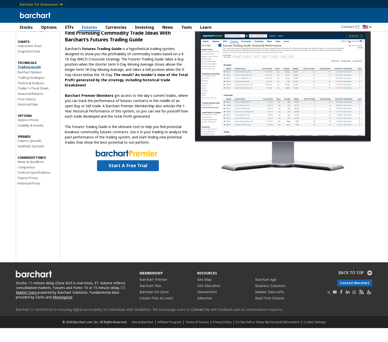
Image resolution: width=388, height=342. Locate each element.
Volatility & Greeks (31, 139)
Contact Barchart (354, 296)
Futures (89, 27)
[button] (367, 27)
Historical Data (28, 118)
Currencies (115, 27)
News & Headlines (31, 175)
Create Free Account (156, 312)
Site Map (204, 293)
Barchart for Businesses (41, 4)
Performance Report (32, 44)
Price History (27, 113)
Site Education (208, 299)
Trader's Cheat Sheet (33, 102)
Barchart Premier (153, 293)
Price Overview (28, 39)
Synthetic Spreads (31, 160)
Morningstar (62, 311)
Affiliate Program (169, 336)
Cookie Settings (315, 336)
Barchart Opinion (30, 86)
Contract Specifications (34, 186)
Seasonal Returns (30, 107)
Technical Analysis (31, 97)
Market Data (26, 306)
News (167, 27)
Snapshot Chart (29, 65)
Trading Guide (29, 81)
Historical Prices (29, 197)
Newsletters (207, 305)
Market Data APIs (269, 305)
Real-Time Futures (270, 312)
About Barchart (142, 336)
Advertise (204, 312)
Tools (186, 27)
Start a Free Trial (128, 179)
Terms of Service (197, 336)
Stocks (26, 27)
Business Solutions (270, 299)
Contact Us (200, 323)
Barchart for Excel (154, 305)
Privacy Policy (222, 336)
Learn (206, 27)
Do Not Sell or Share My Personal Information (268, 336)
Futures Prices (28, 191)
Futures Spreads (30, 155)
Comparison (26, 181)
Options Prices (28, 134)
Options (49, 27)
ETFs (69, 27)
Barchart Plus (150, 299)
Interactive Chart (30, 59)
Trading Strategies (31, 91)
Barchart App (265, 293)
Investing (144, 27)
